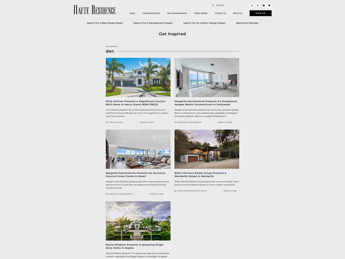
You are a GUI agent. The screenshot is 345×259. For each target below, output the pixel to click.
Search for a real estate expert (105, 23)
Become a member (247, 23)
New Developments (176, 13)
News (132, 13)
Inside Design (200, 13)
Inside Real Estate (151, 13)
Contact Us (219, 13)
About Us (237, 13)
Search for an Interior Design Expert (204, 23)
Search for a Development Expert (153, 23)
